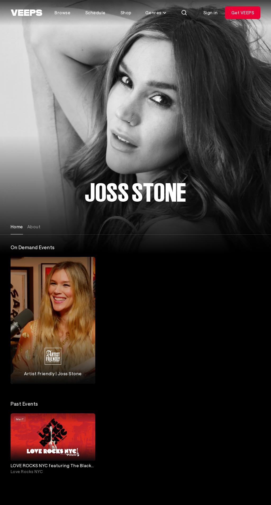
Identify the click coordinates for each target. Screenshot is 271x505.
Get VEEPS (242, 12)
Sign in (210, 12)
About (33, 226)
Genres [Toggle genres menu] (156, 12)
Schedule (95, 12)
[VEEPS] (26, 13)
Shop (126, 12)
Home (17, 226)
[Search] (184, 12)
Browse (62, 12)
